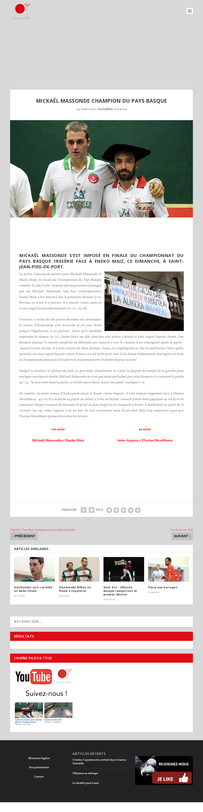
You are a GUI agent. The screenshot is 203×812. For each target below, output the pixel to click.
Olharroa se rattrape (85, 773)
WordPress (65, 807)
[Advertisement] (101, 52)
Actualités (105, 109)
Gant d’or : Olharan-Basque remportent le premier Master (120, 590)
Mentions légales (39, 758)
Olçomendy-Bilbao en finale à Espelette (75, 589)
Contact (39, 777)
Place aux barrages (162, 587)
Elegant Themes (32, 807)
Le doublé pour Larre (86, 783)
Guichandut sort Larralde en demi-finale (33, 589)
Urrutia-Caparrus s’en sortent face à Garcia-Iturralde (100, 761)
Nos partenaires (39, 767)
